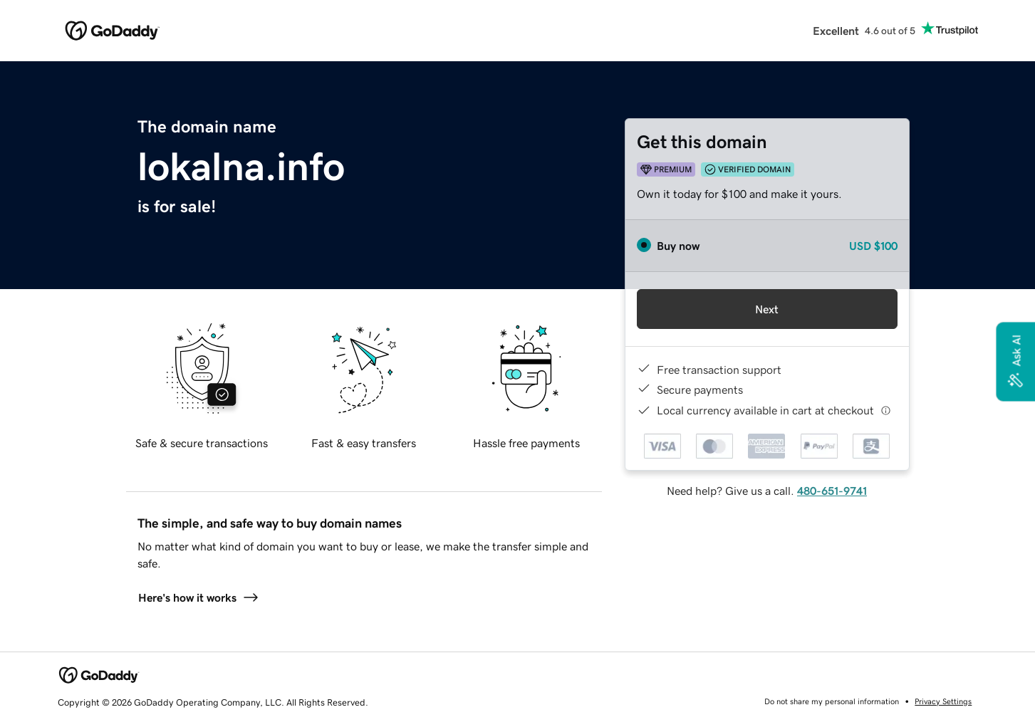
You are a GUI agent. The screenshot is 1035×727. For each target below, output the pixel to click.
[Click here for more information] (886, 410)
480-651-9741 (832, 490)
